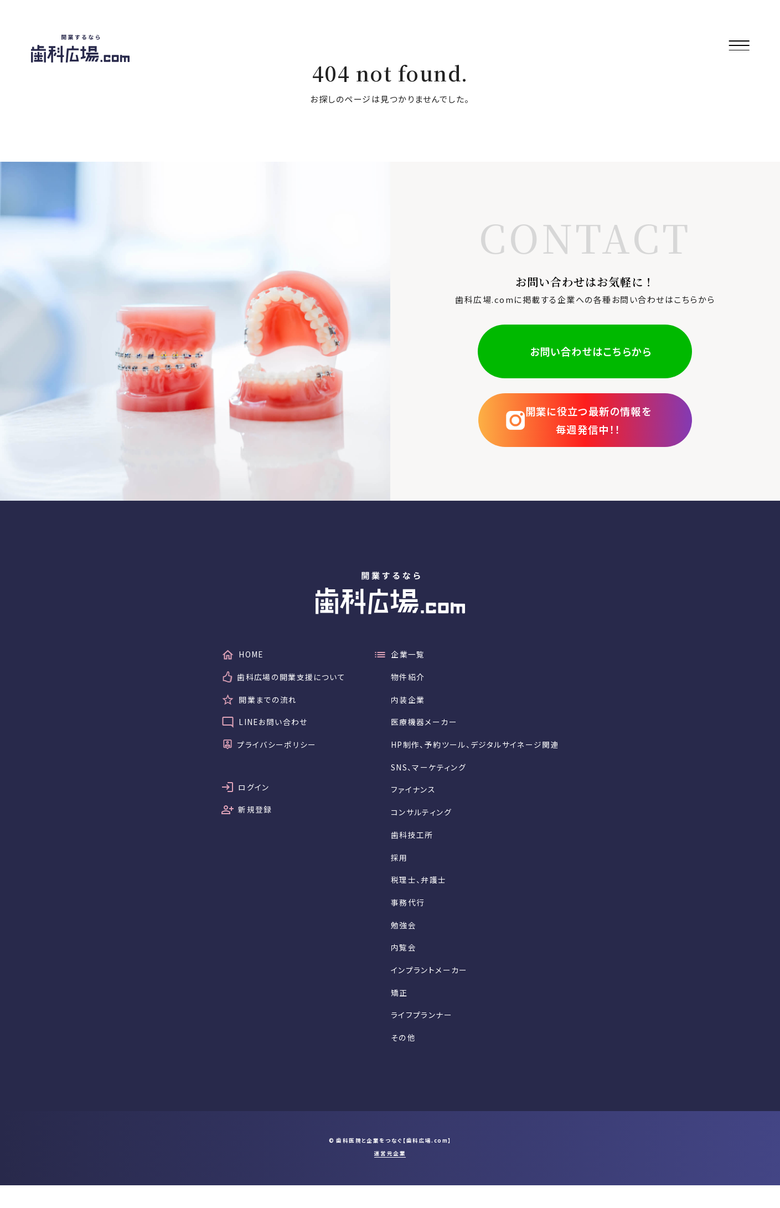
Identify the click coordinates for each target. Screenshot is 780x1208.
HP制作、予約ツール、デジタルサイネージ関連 (479, 750)
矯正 (397, 1012)
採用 (397, 869)
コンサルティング (421, 821)
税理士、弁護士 (418, 893)
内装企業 (406, 702)
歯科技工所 (411, 845)
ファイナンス (412, 798)
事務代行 (406, 917)
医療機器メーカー (423, 726)
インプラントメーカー (429, 988)
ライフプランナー (421, 1036)
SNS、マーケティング (430, 774)
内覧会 (402, 964)
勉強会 (402, 941)
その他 (401, 1060)
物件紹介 (406, 679)
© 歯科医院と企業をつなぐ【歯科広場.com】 (390, 1163)
